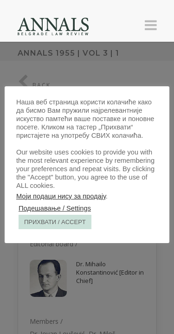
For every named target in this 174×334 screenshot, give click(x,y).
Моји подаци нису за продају (61, 196)
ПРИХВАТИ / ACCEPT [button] (55, 221)
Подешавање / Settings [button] (55, 208)
